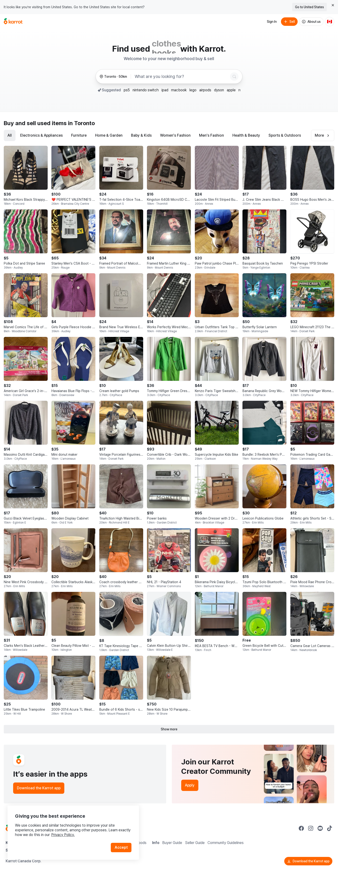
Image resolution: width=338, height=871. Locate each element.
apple (231, 90)
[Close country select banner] (333, 5)
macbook (179, 90)
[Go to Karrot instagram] (311, 828)
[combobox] (181, 76)
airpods (205, 90)
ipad (164, 90)
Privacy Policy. (63, 834)
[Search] (234, 76)
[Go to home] (13, 21)
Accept (121, 847)
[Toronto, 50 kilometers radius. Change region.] (113, 77)
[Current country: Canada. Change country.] (329, 21)
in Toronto (81, 123)
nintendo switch (146, 90)
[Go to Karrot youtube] (320, 828)
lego (192, 90)
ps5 (127, 90)
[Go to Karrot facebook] (301, 828)
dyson (219, 90)
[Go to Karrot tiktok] (329, 828)
